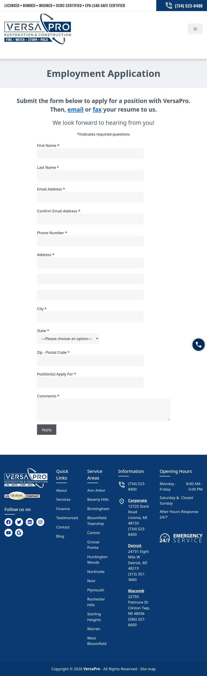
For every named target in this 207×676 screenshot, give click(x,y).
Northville (96, 571)
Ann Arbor (96, 490)
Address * (103, 260)
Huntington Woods (97, 559)
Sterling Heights (94, 616)
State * (103, 336)
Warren (93, 628)
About (61, 490)
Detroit (134, 545)
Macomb (136, 590)
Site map (148, 668)
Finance (63, 508)
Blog (60, 536)
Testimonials (67, 517)
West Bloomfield (97, 640)
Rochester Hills (96, 601)
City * (103, 314)
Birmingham (98, 508)
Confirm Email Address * (103, 216)
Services (63, 499)
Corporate (137, 500)
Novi (91, 580)
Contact (63, 527)
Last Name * (103, 173)
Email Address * (103, 194)
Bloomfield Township (97, 520)
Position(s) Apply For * (103, 379)
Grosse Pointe (93, 544)
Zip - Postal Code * (103, 358)
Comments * (103, 407)
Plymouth (95, 589)
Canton (93, 532)
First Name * (103, 151)
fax (97, 109)
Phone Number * (103, 238)
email (76, 109)
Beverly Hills (98, 499)
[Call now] (198, 344)
